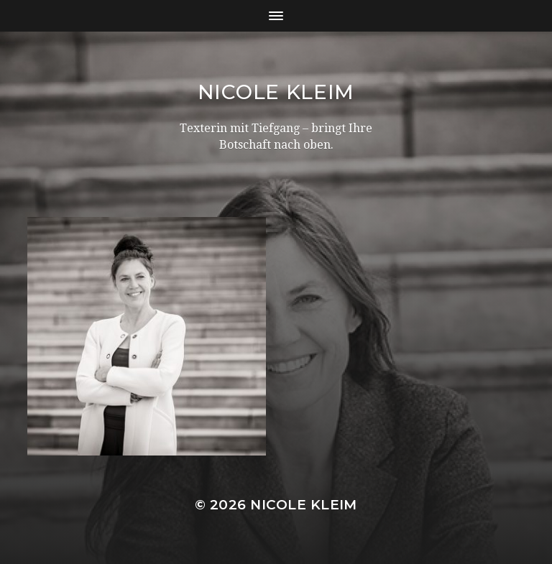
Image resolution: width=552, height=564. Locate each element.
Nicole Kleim (276, 92)
